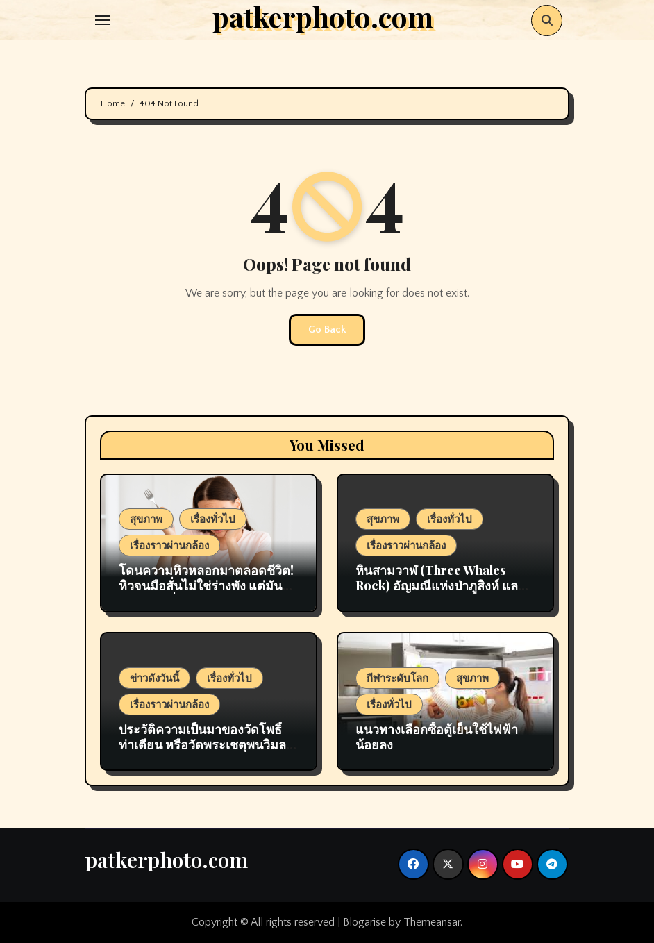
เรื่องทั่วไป (212, 519)
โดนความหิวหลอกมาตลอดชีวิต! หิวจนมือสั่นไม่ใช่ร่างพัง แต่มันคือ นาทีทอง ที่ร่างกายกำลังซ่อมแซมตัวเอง (208, 593)
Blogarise (364, 922)
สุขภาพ (146, 519)
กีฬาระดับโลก (397, 678)
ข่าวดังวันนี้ (154, 678)
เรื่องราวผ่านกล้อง (169, 545)
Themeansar (431, 922)
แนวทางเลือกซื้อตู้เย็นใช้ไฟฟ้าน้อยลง (436, 737)
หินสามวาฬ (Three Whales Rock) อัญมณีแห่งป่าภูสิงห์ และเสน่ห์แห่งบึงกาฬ (440, 585)
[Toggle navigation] (103, 20)
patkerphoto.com (166, 860)
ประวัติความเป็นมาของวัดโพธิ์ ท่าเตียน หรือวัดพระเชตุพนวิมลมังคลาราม (202, 744)
